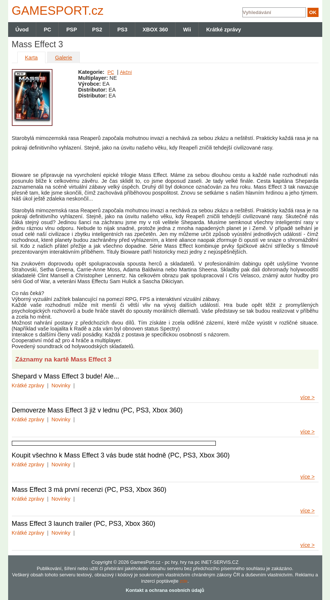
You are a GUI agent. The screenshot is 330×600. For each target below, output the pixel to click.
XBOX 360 (155, 29)
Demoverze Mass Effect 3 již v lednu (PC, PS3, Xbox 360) (97, 410)
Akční (126, 72)
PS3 (122, 29)
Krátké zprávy (28, 385)
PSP (71, 29)
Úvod (22, 29)
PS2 (97, 29)
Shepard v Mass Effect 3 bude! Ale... (65, 376)
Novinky (60, 385)
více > (307, 397)
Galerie (63, 58)
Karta (31, 58)
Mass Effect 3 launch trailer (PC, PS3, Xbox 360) (84, 523)
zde (183, 581)
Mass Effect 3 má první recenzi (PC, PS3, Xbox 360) (89, 489)
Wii (187, 29)
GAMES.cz (56, 10)
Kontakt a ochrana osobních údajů (165, 590)
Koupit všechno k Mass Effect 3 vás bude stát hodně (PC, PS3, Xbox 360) (121, 455)
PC (111, 72)
